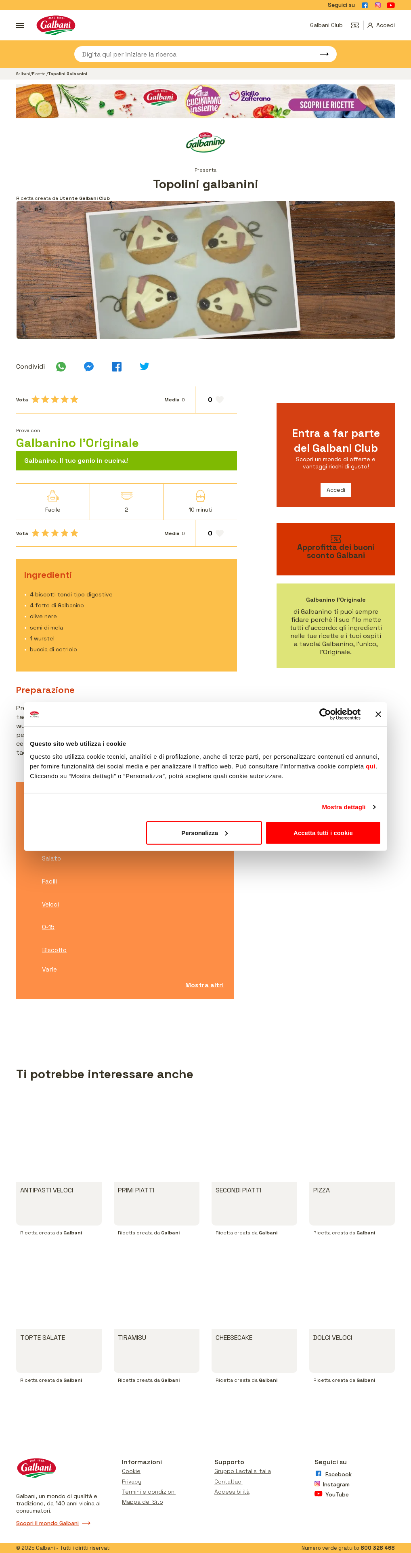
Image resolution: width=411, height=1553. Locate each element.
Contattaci (228, 1481)
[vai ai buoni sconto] (336, 549)
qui (370, 765)
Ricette (39, 73)
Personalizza (204, 832)
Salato (51, 858)
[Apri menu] (20, 25)
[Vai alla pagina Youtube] (391, 5)
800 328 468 (378, 1548)
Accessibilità (232, 1491)
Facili (49, 881)
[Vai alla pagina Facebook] (365, 5)
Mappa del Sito (142, 1501)
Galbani (23, 73)
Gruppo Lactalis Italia (242, 1471)
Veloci (50, 904)
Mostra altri (204, 985)
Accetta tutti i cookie (323, 832)
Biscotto (54, 950)
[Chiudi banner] (378, 714)
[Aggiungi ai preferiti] (216, 400)
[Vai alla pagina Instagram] (378, 5)
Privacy (131, 1481)
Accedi (336, 489)
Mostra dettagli (343, 807)
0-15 (48, 927)
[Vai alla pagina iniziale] (56, 25)
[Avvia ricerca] (320, 54)
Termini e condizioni (149, 1491)
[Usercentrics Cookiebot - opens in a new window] (325, 714)
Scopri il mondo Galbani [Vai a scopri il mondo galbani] (53, 1523)
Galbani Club (326, 25)
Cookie (131, 1471)
